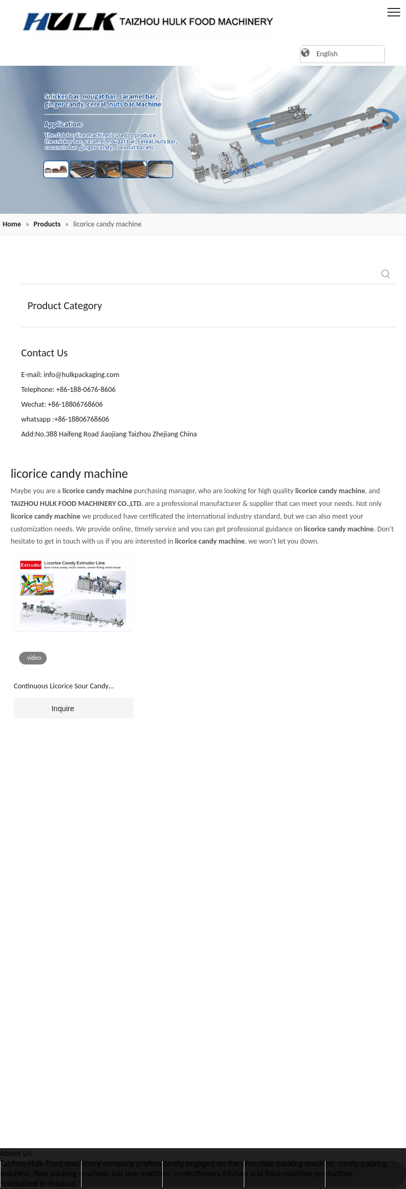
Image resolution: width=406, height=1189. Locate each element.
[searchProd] (198, 274)
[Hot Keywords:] (385, 274)
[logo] (143, 21)
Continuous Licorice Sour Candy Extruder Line (61, 686)
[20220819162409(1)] (203, 140)
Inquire (44, 708)
